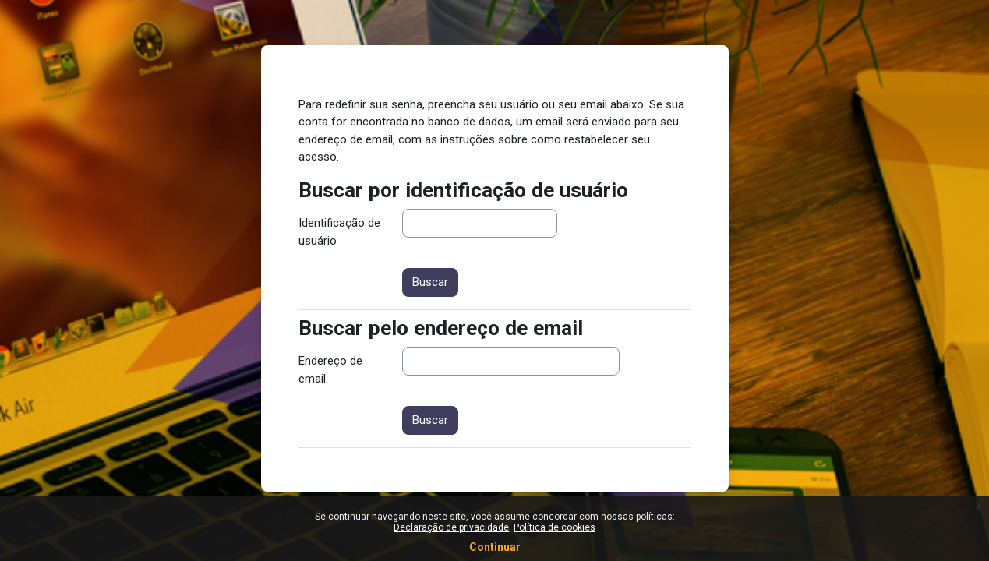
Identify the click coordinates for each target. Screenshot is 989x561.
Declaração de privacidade (451, 527)
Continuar (495, 547)
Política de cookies (554, 527)
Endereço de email (330, 370)
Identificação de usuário (339, 232)
